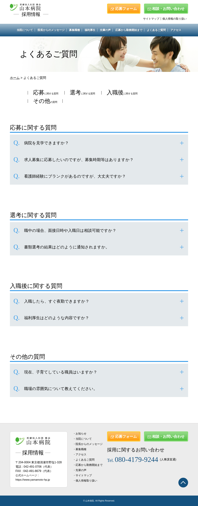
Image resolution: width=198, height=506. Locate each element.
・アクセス (80, 454)
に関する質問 (50, 93)
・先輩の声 (80, 470)
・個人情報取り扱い (86, 480)
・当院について (83, 438)
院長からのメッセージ (51, 30)
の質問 (99, 101)
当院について (25, 30)
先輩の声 (105, 30)
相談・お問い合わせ (166, 9)
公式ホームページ (27, 475)
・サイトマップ (83, 475)
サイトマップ (151, 18)
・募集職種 (80, 449)
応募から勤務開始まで (128, 30)
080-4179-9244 (135, 458)
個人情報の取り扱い (174, 18)
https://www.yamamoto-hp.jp (33, 479)
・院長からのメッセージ (89, 443)
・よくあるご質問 (84, 459)
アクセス (175, 30)
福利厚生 (90, 30)
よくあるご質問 (156, 30)
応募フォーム (124, 9)
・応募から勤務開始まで (89, 464)
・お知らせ (80, 433)
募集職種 (74, 30)
